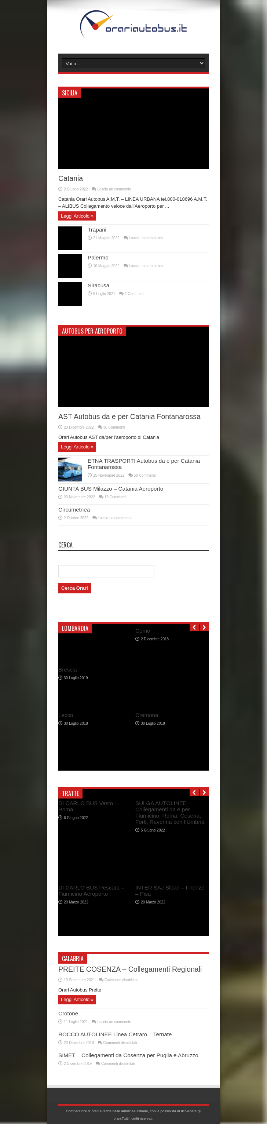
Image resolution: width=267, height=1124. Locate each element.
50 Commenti (145, 475)
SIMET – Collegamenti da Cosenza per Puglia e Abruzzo (128, 1055)
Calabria (73, 958)
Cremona (146, 715)
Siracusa (98, 285)
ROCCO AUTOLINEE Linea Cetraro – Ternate (115, 1034)
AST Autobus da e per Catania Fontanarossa (129, 416)
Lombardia (75, 628)
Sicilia (69, 92)
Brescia (67, 669)
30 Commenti (114, 427)
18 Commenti (115, 497)
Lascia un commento (114, 189)
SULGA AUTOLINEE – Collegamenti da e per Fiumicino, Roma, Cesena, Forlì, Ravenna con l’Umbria (169, 812)
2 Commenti (135, 294)
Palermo (98, 257)
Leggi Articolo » (77, 216)
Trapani (97, 229)
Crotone (68, 1013)
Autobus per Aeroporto (92, 331)
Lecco (65, 715)
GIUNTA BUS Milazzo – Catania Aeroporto (110, 488)
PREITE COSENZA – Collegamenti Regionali (130, 969)
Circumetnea (74, 509)
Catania (70, 178)
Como (142, 631)
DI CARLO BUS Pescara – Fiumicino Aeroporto (91, 890)
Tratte (70, 793)
